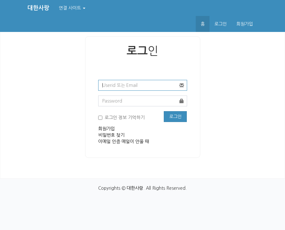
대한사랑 (135, 188)
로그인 (220, 24)
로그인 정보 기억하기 (125, 117)
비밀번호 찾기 (111, 135)
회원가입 (244, 24)
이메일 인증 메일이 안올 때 (123, 141)
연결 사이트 (72, 8)
